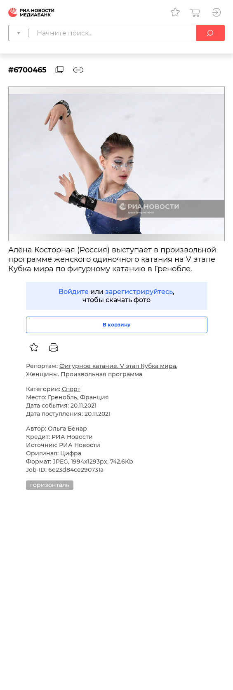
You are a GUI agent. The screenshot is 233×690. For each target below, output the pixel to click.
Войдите (74, 292)
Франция (94, 397)
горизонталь (49, 485)
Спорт (71, 389)
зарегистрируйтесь (139, 292)
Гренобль (62, 397)
